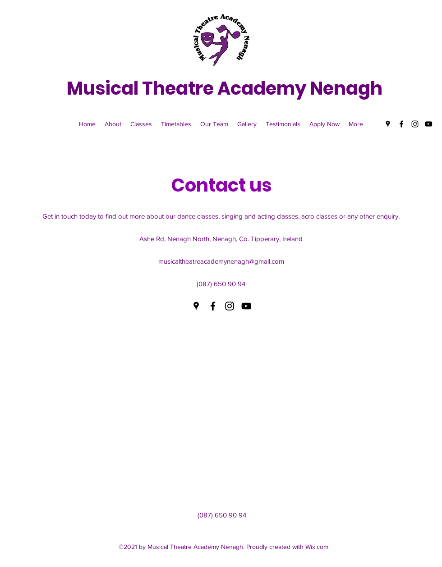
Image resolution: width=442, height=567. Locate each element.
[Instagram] (414, 123)
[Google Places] (387, 123)
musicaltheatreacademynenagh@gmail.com (221, 261)
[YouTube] (428, 123)
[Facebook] (401, 123)
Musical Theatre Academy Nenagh (224, 88)
